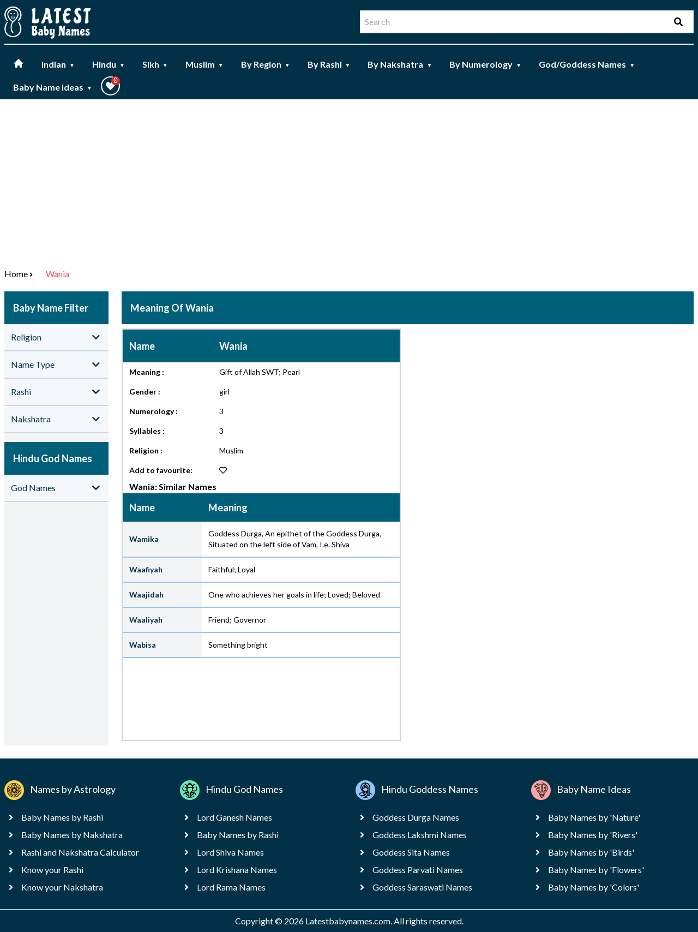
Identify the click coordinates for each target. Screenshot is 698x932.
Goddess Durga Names (415, 817)
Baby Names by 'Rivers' (592, 834)
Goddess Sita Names (411, 852)
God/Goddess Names (587, 64)
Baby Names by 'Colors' (593, 887)
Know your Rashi (52, 869)
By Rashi (329, 64)
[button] (110, 85)
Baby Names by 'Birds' (591, 852)
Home (16, 273)
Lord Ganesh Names (234, 817)
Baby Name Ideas (52, 87)
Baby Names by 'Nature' (594, 817)
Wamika (144, 538)
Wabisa (142, 644)
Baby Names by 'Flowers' (596, 869)
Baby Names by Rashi (62, 817)
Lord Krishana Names (237, 869)
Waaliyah (146, 619)
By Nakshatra (400, 64)
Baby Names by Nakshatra (72, 834)
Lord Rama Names (231, 887)
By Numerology (485, 64)
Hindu (108, 64)
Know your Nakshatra (62, 887)
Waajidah (146, 594)
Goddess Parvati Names (417, 869)
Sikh (155, 64)
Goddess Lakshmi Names (419, 834)
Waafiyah (146, 569)
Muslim (204, 64)
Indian (58, 64)
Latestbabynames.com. (349, 921)
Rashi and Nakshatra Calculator (80, 852)
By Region (265, 64)
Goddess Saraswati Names (422, 887)
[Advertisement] (349, 181)
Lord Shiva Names (230, 852)
